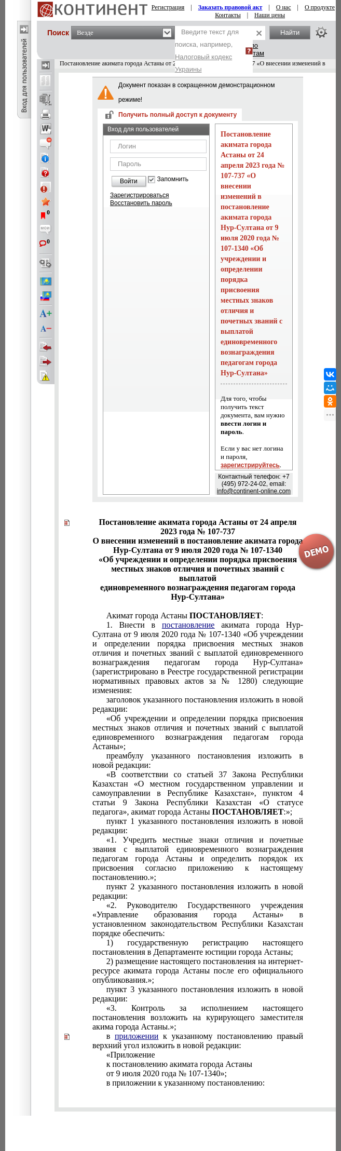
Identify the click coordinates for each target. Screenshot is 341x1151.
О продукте (320, 7)
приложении (136, 1036)
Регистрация (168, 7)
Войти (129, 181)
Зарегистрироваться (139, 195)
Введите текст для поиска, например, (207, 50)
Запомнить (172, 179)
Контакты (228, 15)
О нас (283, 7)
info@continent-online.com (254, 491)
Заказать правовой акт (230, 7)
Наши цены (269, 15)
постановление (188, 624)
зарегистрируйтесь (250, 465)
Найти (289, 32)
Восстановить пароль (141, 203)
